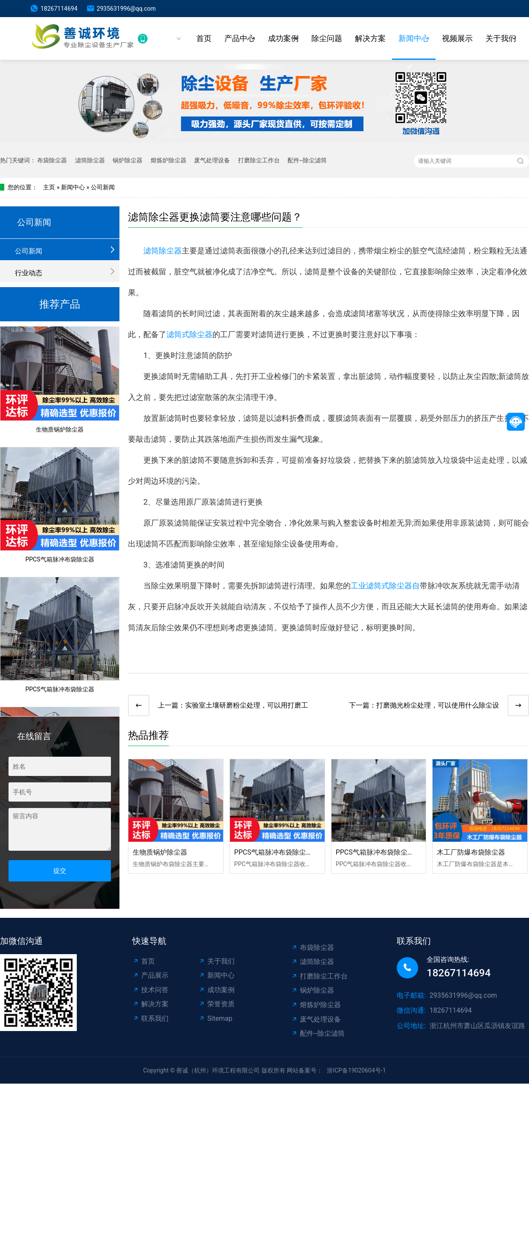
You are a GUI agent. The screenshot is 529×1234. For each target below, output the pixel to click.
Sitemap (215, 1018)
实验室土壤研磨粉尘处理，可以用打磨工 (246, 705)
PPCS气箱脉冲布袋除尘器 (59, 561)
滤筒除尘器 (90, 160)
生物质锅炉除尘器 (60, 431)
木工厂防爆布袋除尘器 (471, 852)
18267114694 (59, 8)
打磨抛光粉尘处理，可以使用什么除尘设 (437, 705)
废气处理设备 (212, 160)
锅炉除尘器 (127, 160)
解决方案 (370, 38)
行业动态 (28, 273)
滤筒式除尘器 (189, 334)
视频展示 (457, 38)
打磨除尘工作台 (259, 160)
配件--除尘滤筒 (307, 160)
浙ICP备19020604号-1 (356, 1070)
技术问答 (150, 990)
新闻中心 (413, 38)
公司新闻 (103, 187)
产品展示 (150, 975)
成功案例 (283, 38)
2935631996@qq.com (126, 8)
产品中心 (239, 38)
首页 (204, 38)
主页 (49, 187)
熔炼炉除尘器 (168, 160)
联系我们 (150, 1018)
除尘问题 (326, 38)
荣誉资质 (216, 1004)
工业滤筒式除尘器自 (385, 585)
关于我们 (500, 38)
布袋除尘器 (52, 160)
